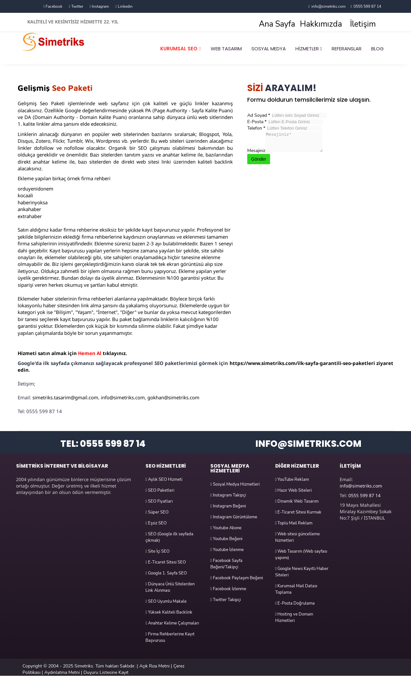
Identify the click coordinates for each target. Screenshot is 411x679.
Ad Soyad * (258, 115)
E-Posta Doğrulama (295, 603)
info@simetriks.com (328, 6)
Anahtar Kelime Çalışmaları (172, 623)
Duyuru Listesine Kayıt (105, 672)
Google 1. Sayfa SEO (166, 573)
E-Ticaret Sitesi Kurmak (298, 512)
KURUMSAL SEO (178, 48)
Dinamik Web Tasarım (297, 501)
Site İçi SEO (157, 551)
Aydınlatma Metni (62, 672)
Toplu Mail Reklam (294, 523)
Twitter (76, 6)
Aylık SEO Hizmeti (163, 479)
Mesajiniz (256, 154)
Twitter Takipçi (225, 600)
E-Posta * (257, 122)
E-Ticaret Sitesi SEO (165, 562)
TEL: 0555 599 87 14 (102, 443)
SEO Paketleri (159, 490)
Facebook (52, 6)
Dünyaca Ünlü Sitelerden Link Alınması (170, 587)
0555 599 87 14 (367, 6)
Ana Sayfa (277, 24)
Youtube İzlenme (227, 550)
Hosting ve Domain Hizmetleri (294, 617)
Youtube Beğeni (226, 539)
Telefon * (256, 128)
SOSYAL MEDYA (268, 48)
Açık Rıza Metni (154, 666)
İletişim (363, 24)
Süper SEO (157, 512)
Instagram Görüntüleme (233, 517)
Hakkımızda (321, 24)
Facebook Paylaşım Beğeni (236, 578)
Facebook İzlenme (228, 589)
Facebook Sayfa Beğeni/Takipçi (226, 564)
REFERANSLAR (347, 48)
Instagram (99, 6)
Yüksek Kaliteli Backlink (168, 612)
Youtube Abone (225, 528)
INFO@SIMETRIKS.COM (308, 443)
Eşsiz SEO (156, 523)
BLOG (377, 48)
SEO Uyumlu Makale (166, 601)
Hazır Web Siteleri (293, 490)
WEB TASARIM (226, 48)
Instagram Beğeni (228, 506)
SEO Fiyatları (159, 501)
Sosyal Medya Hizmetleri (235, 484)
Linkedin (123, 6)
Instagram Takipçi (228, 495)
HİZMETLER (307, 48)
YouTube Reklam (292, 479)
